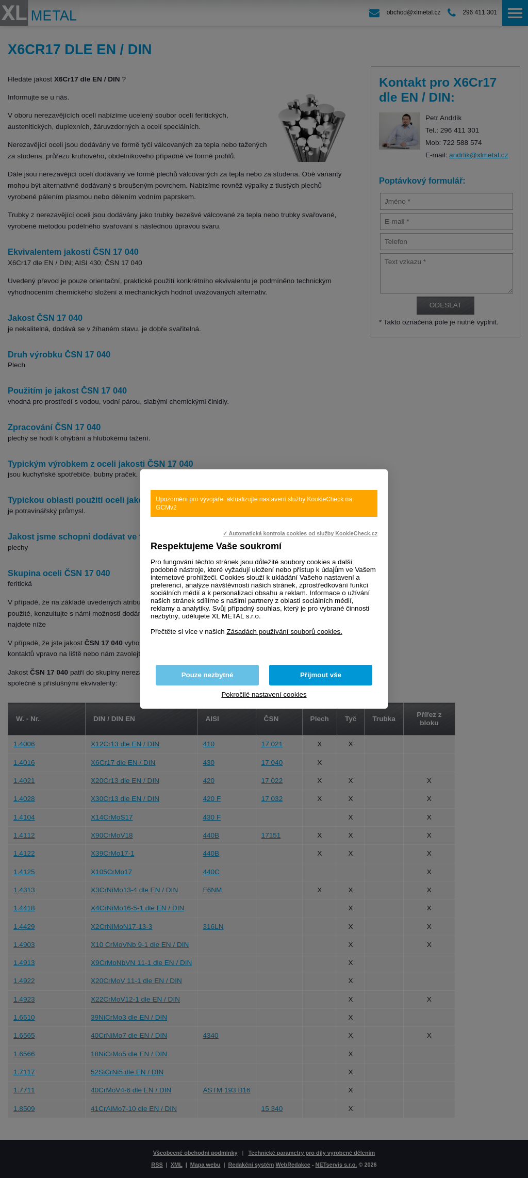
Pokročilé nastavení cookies (263, 694)
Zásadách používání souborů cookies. (284, 631)
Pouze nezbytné (208, 675)
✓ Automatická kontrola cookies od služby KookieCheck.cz (300, 533)
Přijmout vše (320, 675)
